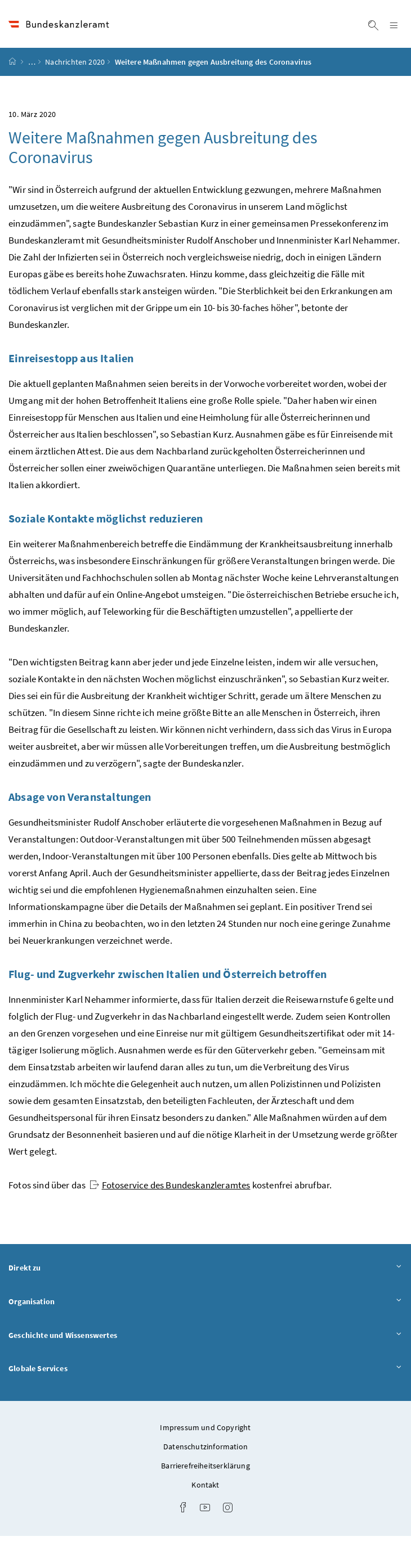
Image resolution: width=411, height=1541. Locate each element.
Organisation (205, 1306)
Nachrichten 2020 (75, 67)
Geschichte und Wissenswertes (205, 1339)
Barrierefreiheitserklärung (205, 1471)
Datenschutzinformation (205, 1452)
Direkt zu (205, 1272)
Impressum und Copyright (205, 1432)
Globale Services (205, 1373)
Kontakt (205, 1490)
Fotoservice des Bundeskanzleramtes (170, 1190)
